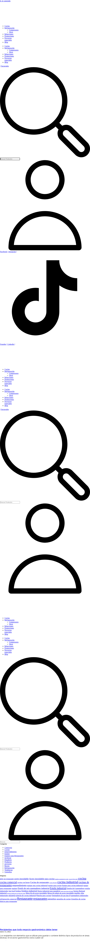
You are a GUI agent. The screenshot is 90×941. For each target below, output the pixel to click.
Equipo (7, 854)
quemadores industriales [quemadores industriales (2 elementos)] (79, 895)
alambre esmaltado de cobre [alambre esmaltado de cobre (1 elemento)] (61, 879)
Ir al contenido (5, 1)
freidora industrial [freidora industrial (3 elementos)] (29, 891)
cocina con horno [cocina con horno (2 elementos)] (23, 882)
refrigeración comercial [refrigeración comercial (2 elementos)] (8, 899)
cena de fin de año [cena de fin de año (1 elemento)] (73, 879)
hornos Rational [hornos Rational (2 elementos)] (79, 891)
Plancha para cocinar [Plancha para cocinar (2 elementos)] (43, 895)
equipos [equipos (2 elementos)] (14, 888)
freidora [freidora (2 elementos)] (18, 891)
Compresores (13, 30)
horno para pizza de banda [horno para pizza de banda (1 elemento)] (67, 891)
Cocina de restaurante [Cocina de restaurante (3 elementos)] (39, 882)
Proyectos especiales (8, 39)
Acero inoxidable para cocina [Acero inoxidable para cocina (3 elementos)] (42, 879)
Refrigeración (9, 28)
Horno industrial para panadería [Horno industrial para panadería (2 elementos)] (48, 891)
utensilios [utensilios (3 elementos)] (52, 899)
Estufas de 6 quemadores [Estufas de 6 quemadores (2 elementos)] (75, 888)
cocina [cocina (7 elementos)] (82, 878)
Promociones (9, 36)
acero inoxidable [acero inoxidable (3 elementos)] (21, 879)
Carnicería (8, 848)
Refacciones (8, 34)
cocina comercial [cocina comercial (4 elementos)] (8, 882)
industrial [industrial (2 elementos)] (3, 893)
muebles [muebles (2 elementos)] (77, 893)
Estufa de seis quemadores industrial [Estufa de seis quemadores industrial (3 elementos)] (33, 888)
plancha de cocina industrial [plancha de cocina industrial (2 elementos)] (26, 895)
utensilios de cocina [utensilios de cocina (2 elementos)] (64, 899)
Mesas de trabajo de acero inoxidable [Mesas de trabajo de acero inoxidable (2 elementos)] (60, 893)
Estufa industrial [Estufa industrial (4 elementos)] (58, 888)
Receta (6, 866)
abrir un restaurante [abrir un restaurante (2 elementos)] (7, 879)
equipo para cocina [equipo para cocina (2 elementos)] (55, 885)
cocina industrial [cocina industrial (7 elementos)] (67, 882)
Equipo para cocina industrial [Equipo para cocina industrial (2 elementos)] (72, 885)
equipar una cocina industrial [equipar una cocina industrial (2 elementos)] (37, 885)
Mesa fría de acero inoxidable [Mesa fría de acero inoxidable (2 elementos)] (36, 893)
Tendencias (8, 870)
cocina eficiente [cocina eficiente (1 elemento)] (53, 882)
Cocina (7, 26)
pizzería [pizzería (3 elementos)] (12, 895)
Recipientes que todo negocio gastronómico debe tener (28, 929)
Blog (6, 42)
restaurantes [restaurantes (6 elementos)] (40, 898)
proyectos (7, 864)
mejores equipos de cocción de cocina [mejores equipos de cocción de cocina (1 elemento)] (16, 893)
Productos (8, 862)
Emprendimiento (10, 852)
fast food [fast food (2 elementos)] (12, 891)
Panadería (8, 860)
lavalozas (7, 858)
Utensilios (8, 872)
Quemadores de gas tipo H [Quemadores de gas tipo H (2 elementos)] (61, 895)
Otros (11, 32)
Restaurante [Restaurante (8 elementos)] (25, 898)
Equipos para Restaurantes (14, 856)
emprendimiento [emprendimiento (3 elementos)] (19, 885)
